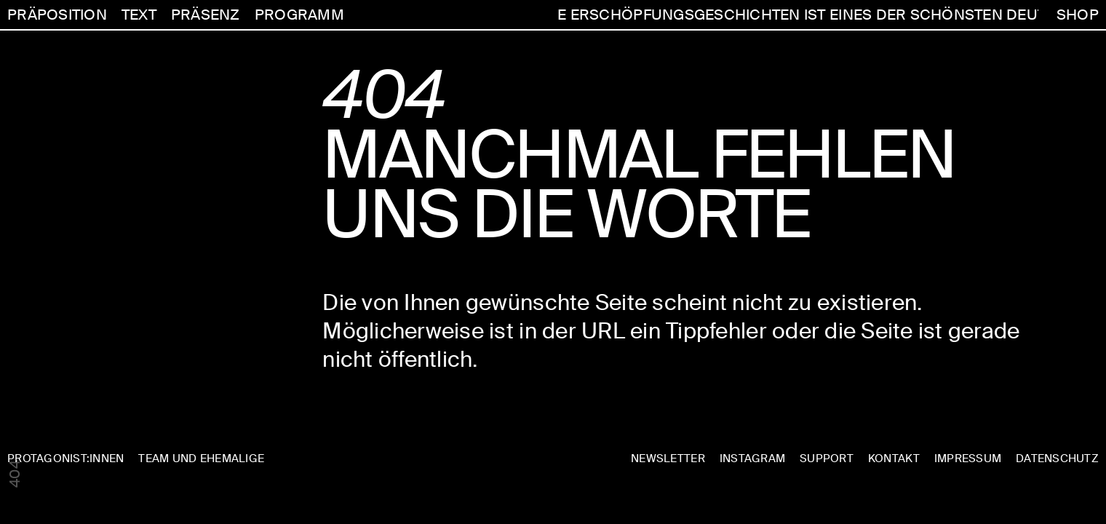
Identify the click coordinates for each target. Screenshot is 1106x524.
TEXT (139, 14)
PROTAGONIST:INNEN (65, 458)
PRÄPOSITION (57, 14)
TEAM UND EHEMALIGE (201, 458)
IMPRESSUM (967, 458)
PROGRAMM (299, 14)
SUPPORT (827, 458)
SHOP (1078, 14)
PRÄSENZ (205, 14)
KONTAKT (894, 458)
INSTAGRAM (752, 458)
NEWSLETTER (668, 458)
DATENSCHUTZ (1057, 458)
